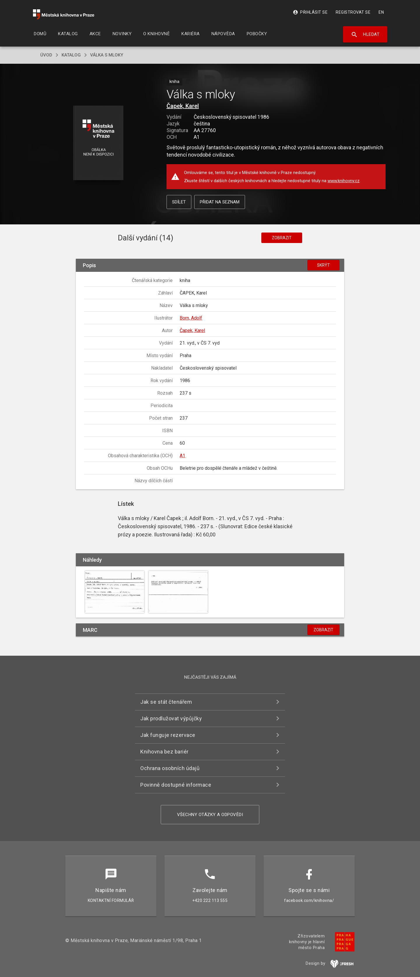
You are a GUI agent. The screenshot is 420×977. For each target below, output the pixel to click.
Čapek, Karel (183, 105)
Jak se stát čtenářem (166, 702)
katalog (71, 55)
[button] (98, 143)
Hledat (365, 34)
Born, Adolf (191, 318)
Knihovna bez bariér (164, 752)
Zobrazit (282, 237)
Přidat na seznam (219, 202)
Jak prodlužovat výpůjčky (171, 718)
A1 (182, 455)
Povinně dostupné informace (175, 785)
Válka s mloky (106, 55)
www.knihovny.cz (344, 180)
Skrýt (323, 265)
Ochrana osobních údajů (170, 768)
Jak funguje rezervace (167, 735)
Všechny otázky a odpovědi (210, 814)
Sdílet (179, 202)
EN (381, 12)
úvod (46, 55)
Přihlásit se (310, 12)
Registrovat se (353, 12)
